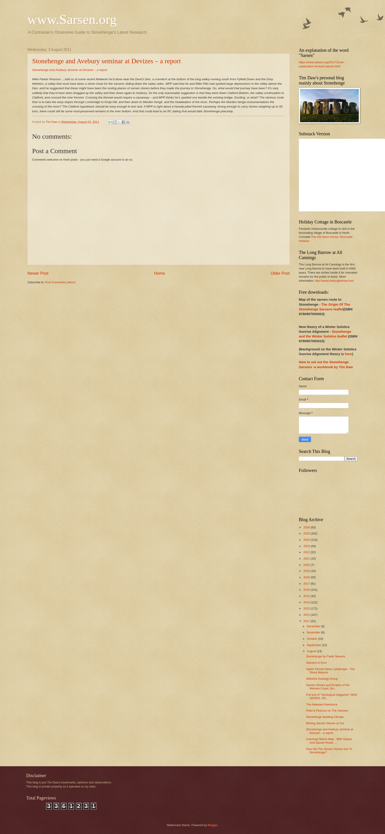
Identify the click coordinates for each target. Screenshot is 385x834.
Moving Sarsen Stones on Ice (325, 723)
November (314, 632)
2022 (307, 552)
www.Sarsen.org (72, 19)
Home (159, 273)
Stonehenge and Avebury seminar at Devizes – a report (106, 61)
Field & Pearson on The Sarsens (327, 710)
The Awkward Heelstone (321, 704)
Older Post (280, 273)
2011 (307, 621)
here (348, 354)
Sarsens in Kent (316, 662)
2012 (307, 614)
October (312, 638)
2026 (307, 527)
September (314, 645)
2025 (307, 533)
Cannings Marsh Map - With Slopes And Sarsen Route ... (329, 740)
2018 (307, 577)
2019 (307, 571)
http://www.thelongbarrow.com (334, 280)
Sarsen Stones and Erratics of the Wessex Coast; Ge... (328, 686)
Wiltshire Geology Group (322, 678)
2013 (307, 608)
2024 (307, 539)
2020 (307, 565)
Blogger (213, 825)
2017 (307, 583)
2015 (307, 596)
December (314, 626)
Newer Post (37, 273)
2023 (307, 546)
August (312, 651)
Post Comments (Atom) (60, 282)
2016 (307, 589)
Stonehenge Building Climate (325, 717)
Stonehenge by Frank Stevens (325, 656)
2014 (307, 602)
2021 (307, 558)
